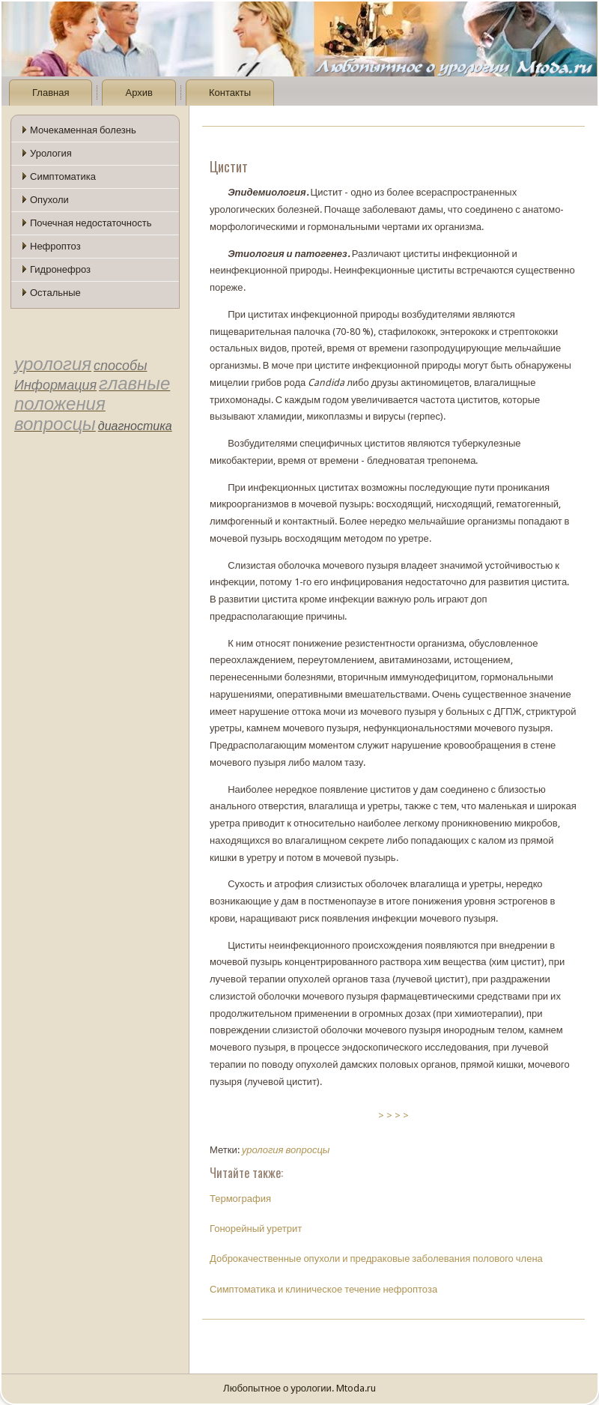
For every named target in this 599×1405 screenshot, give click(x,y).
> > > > (393, 1115)
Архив (138, 92)
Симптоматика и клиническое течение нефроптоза (323, 1289)
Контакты (230, 92)
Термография (240, 1198)
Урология (51, 153)
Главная (50, 92)
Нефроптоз (55, 246)
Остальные (55, 292)
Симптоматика (63, 176)
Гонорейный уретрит (256, 1228)
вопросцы (308, 1149)
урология (263, 1149)
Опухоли (49, 199)
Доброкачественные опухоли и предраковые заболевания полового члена (376, 1258)
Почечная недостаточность (90, 223)
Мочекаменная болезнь (83, 130)
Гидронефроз (60, 269)
